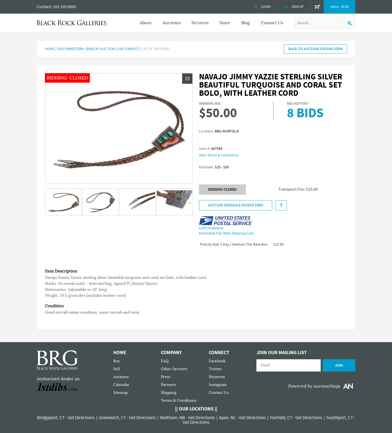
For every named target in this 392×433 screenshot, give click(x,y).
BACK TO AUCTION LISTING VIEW (315, 49)
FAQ (165, 361)
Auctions (171, 23)
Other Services (174, 369)
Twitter (215, 369)
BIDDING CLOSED (222, 189)
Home (49, 49)
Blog (245, 23)
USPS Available (211, 228)
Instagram (218, 384)
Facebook (217, 361)
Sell (116, 369)
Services (200, 23)
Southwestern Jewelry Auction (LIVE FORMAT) (98, 49)
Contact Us (272, 23)
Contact (44, 7)
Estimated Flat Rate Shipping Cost (226, 233)
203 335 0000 (64, 7)
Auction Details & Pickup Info (235, 205)
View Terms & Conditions (219, 155)
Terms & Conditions (178, 400)
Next (189, 202)
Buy (116, 361)
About (146, 23)
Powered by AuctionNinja (314, 386)
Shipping (168, 392)
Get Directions (81, 418)
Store (224, 23)
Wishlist (187, 78)
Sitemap (120, 392)
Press (165, 377)
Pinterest (217, 377)
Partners (168, 384)
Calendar (121, 384)
